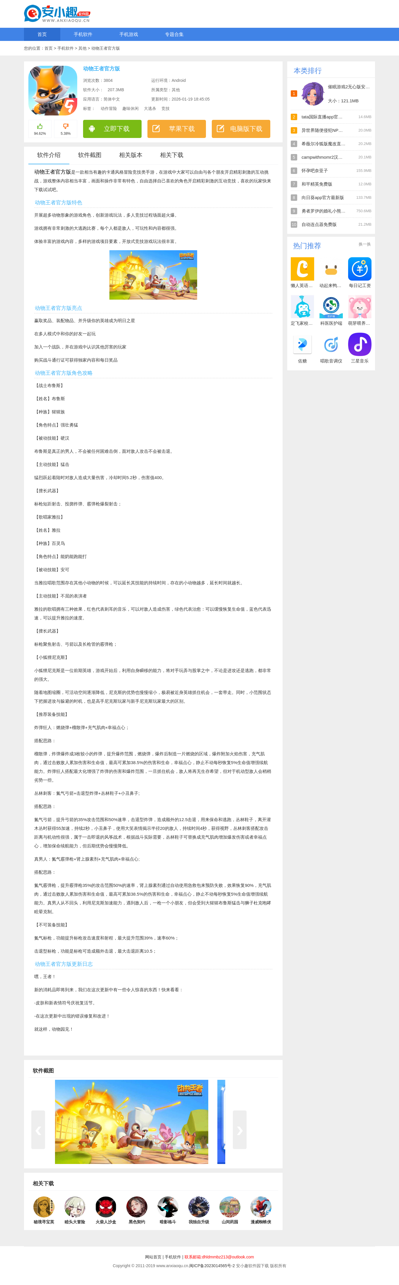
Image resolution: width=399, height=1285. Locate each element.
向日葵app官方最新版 (323, 197)
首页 (42, 34)
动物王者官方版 (105, 48)
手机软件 (83, 34)
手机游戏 (128, 34)
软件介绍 (49, 155)
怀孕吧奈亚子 (315, 170)
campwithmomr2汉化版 (324, 157)
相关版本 (130, 155)
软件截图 (90, 155)
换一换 (365, 244)
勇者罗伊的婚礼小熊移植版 (328, 210)
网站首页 (153, 1257)
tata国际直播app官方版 (324, 116)
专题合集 (174, 34)
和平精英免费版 (317, 184)
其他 (83, 48)
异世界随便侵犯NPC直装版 (328, 130)
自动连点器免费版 (319, 224)
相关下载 (171, 155)
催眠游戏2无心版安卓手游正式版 (360, 86)
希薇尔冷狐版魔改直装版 (326, 143)
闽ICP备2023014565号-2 (212, 1265)
